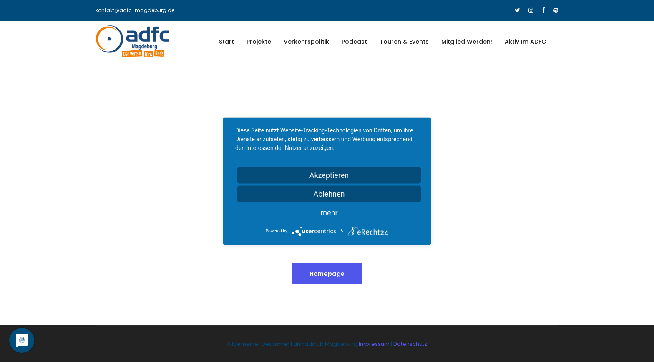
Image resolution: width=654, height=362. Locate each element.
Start (226, 41)
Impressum (375, 344)
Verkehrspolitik (306, 41)
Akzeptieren (329, 174)
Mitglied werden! (466, 41)
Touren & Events (404, 41)
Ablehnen (329, 193)
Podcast (354, 41)
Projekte (259, 41)
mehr (328, 212)
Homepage (327, 274)
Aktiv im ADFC (525, 41)
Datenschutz (410, 344)
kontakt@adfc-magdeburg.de (135, 10)
